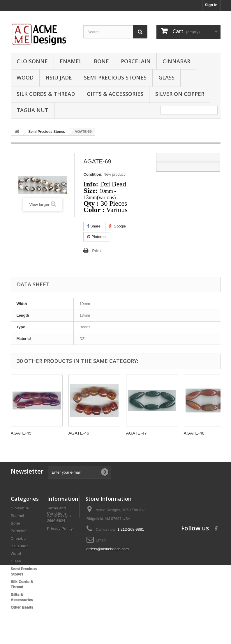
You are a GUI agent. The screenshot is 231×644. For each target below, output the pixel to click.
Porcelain (136, 61)
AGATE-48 (194, 432)
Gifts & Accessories (115, 93)
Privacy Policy (60, 528)
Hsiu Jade (58, 77)
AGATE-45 (21, 432)
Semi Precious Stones (115, 77)
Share (93, 226)
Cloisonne (32, 61)
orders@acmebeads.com (108, 549)
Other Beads (22, 607)
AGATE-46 (78, 432)
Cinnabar (176, 61)
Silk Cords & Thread (46, 93)
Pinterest (96, 236)
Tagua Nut (32, 110)
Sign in (211, 5)
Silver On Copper (179, 93)
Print (96, 250)
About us (55, 521)
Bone (101, 61)
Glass (166, 77)
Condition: (92, 174)
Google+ (118, 226)
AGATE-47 (136, 432)
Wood (25, 77)
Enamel (71, 61)
